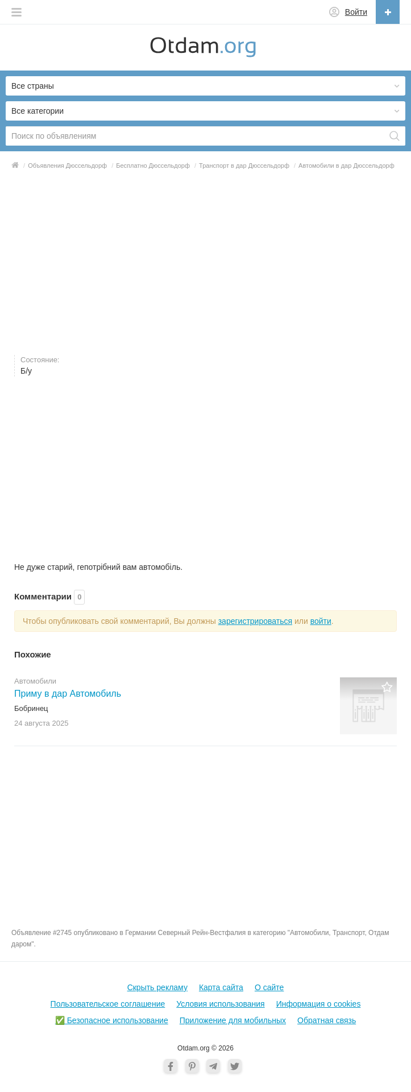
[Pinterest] (192, 1066)
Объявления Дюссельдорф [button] (67, 165)
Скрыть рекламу (157, 987)
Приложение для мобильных (233, 1020)
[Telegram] (213, 1066)
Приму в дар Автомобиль (67, 693)
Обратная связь (326, 1020)
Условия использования (220, 1003)
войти (320, 621)
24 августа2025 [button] (41, 723)
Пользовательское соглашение (108, 1003)
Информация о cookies (318, 1003)
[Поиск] (394, 136)
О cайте (269, 987)
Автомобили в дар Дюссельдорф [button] (346, 165)
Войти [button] (356, 11)
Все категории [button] (37, 110)
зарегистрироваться (255, 621)
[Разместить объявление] (388, 12)
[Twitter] (235, 1066)
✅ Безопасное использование (111, 1020)
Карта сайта (221, 987)
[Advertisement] (205, 262)
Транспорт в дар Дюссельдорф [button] (244, 165)
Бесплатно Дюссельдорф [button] (153, 165)
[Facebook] (170, 1066)
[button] (16, 12)
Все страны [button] (32, 85)
